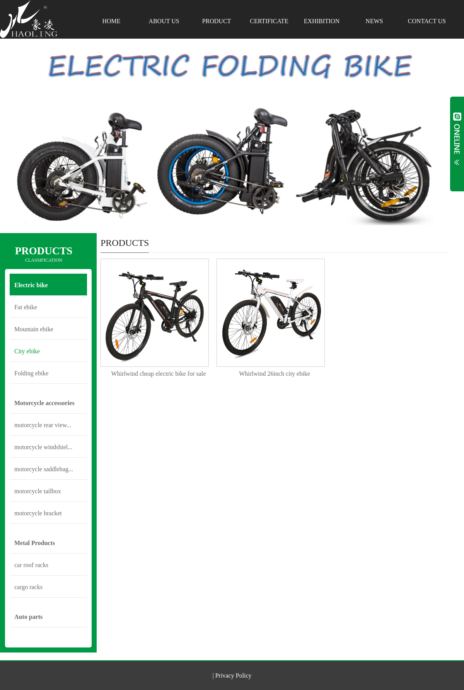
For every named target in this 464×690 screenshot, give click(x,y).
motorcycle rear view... (42, 425)
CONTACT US (427, 21)
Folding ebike (31, 373)
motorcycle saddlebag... (43, 469)
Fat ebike (25, 307)
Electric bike (31, 285)
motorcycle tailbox (37, 491)
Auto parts (28, 616)
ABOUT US (163, 21)
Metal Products (34, 543)
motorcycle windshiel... (43, 447)
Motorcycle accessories (44, 403)
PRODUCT (216, 21)
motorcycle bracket (38, 513)
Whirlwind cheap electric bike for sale (158, 373)
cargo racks (28, 587)
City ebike (27, 351)
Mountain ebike (33, 329)
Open (457, 143)
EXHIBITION (321, 21)
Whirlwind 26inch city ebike (274, 373)
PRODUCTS (43, 254)
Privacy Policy (233, 675)
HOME (111, 21)
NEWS (374, 21)
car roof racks (31, 565)
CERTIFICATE (269, 21)
